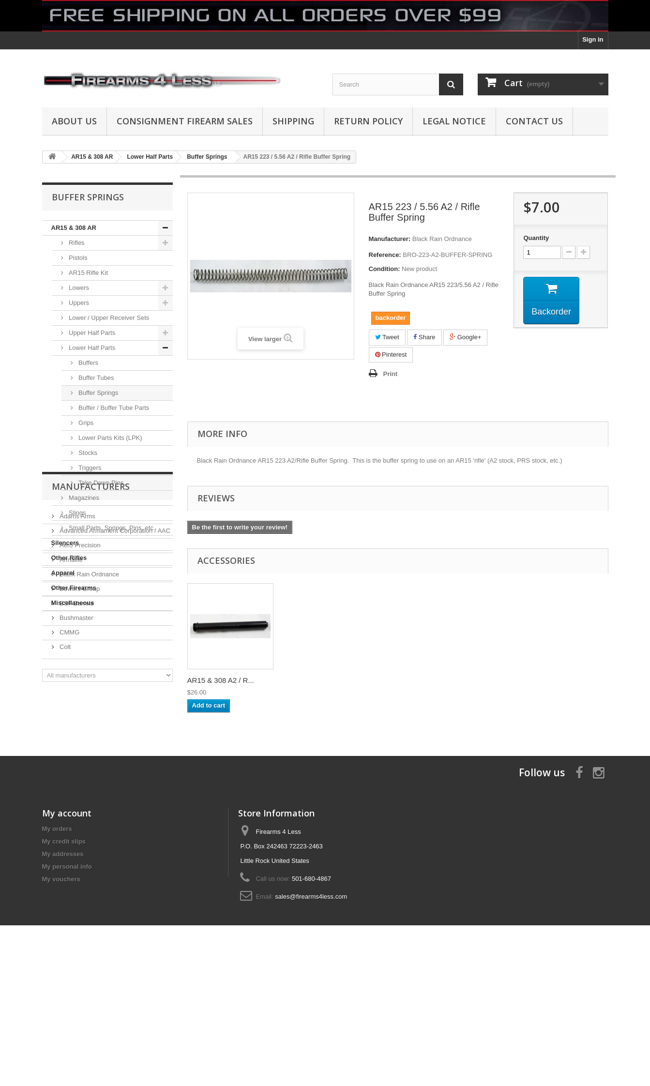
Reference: (385, 254)
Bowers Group (79, 738)
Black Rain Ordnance (88, 723)
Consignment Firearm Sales (185, 121)
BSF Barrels (76, 752)
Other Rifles (69, 557)
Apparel (63, 572)
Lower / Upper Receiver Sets (108, 317)
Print (390, 373)
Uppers (78, 302)
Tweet (387, 337)
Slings (76, 512)
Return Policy (368, 121)
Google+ (465, 337)
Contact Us (534, 121)
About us (74, 121)
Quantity (536, 237)
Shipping (293, 121)
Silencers (65, 542)
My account (66, 939)
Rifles (76, 242)
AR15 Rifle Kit (87, 272)
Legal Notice (454, 121)
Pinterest (391, 354)
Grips (85, 422)
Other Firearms (73, 587)
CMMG (69, 781)
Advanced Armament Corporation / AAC (114, 680)
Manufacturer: (390, 238)
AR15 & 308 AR (73, 227)
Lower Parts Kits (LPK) (109, 437)
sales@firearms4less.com (311, 1022)
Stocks (87, 452)
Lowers (78, 287)
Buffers (88, 362)
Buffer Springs (98, 392)
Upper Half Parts (91, 332)
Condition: (384, 268)
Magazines (83, 497)
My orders (57, 954)
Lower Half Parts (91, 347)
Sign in (592, 39)
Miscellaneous (72, 602)
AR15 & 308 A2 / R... (220, 680)
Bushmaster (75, 767)
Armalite (70, 709)
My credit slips (64, 967)
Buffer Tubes (95, 377)
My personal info (67, 992)
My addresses (63, 979)
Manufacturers (91, 640)
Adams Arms (76, 665)
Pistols (77, 257)
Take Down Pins (100, 482)
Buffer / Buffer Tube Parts (113, 407)
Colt (64, 796)
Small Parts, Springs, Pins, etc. (111, 527)
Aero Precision (79, 694)
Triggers (89, 467)
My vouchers (61, 1005)
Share (424, 337)
